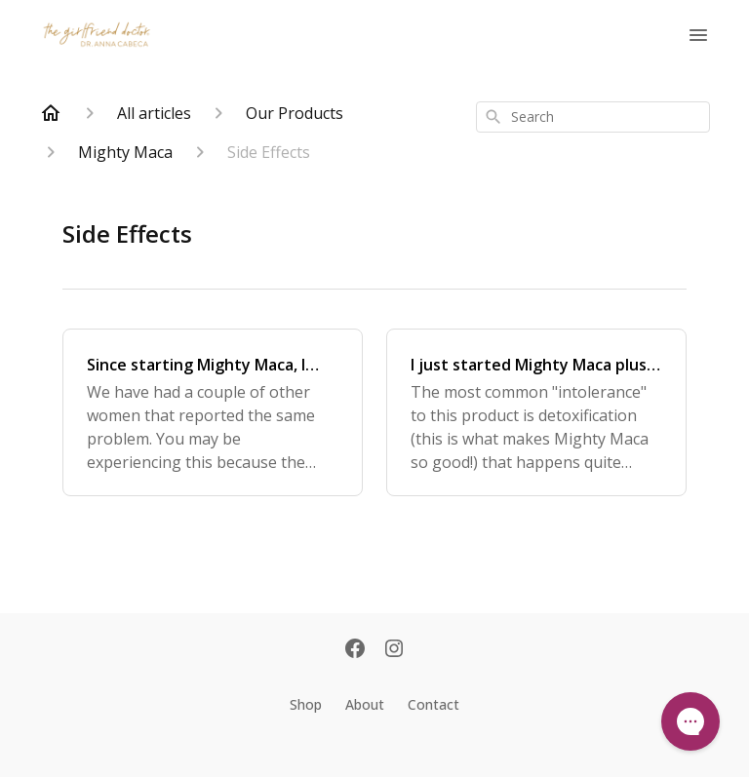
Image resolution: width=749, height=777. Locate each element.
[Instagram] (394, 650)
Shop (306, 704)
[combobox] (593, 117)
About (364, 704)
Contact (433, 704)
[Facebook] (355, 650)
